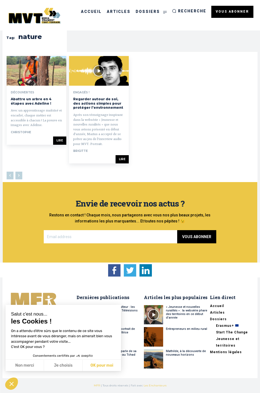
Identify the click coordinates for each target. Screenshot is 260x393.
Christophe (21, 132)
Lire (59, 140)
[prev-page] (10, 175)
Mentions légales (226, 352)
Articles (217, 312)
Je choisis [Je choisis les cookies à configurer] (63, 365)
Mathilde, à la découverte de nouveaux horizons (186, 352)
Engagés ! (81, 92)
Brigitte (80, 151)
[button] (189, 11)
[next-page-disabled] (18, 175)
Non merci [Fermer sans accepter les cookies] (24, 365)
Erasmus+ (227, 326)
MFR (97, 385)
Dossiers (218, 319)
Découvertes (22, 92)
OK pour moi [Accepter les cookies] (102, 365)
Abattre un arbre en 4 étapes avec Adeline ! (31, 101)
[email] (110, 236)
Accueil (217, 306)
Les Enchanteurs (155, 385)
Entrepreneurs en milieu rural (186, 329)
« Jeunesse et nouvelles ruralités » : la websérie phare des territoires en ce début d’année (186, 312)
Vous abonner (196, 237)
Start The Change (232, 332)
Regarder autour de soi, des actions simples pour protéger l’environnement (98, 103)
